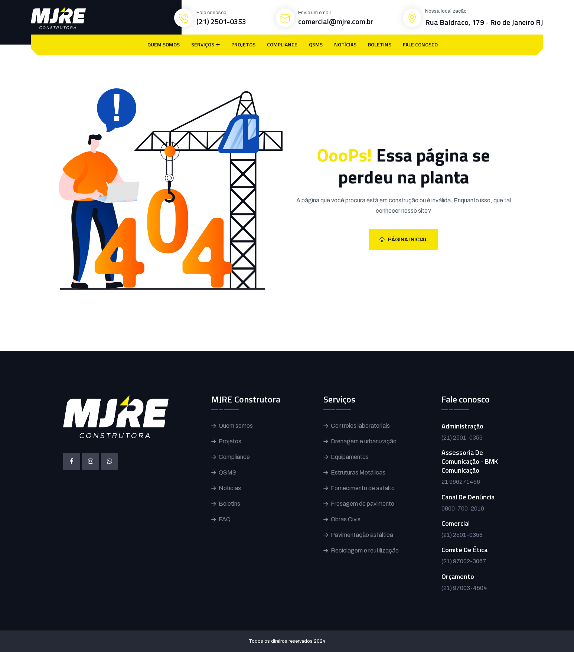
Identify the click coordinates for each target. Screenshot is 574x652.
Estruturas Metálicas (358, 472)
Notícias (230, 488)
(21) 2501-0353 (221, 21)
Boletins (229, 504)
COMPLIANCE (282, 44)
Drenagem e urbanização (364, 441)
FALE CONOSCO (420, 44)
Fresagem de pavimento (362, 504)
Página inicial (403, 239)
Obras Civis (346, 519)
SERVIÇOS (202, 44)
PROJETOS (243, 44)
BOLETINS (379, 44)
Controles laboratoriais (360, 426)
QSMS (316, 44)
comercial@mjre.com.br (335, 21)
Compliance (234, 457)
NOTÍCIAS (345, 44)
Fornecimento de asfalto (363, 488)
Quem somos (236, 426)
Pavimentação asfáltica (362, 535)
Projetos (230, 441)
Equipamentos (350, 457)
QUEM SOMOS (163, 44)
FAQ (225, 519)
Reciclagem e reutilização (365, 550)
